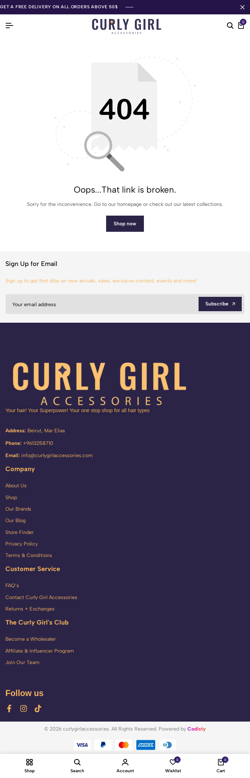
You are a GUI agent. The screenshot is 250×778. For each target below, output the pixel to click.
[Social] (9, 708)
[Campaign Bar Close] (242, 7)
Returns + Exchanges (30, 609)
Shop (11, 497)
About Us (16, 486)
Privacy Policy (21, 544)
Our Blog (15, 520)
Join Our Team (22, 662)
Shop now (125, 224)
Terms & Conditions (28, 555)
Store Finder (19, 532)
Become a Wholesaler (30, 639)
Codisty (196, 729)
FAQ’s (12, 586)
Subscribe (220, 304)
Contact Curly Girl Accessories (41, 597)
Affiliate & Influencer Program (39, 651)
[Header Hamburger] (9, 26)
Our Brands (18, 509)
